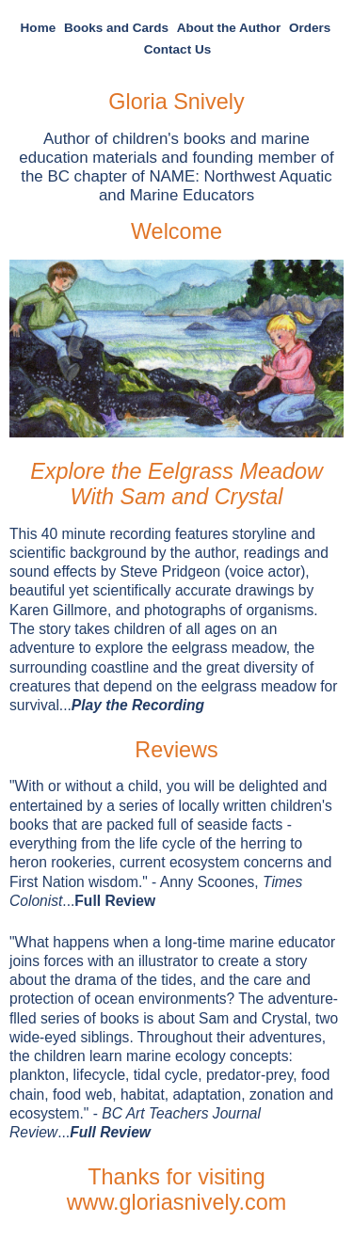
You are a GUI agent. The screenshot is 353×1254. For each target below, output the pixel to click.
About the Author (229, 28)
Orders (309, 28)
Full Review (114, 901)
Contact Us (177, 49)
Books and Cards (116, 28)
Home (38, 28)
